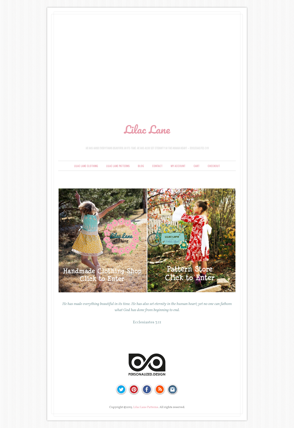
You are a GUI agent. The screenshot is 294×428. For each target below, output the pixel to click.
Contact (157, 166)
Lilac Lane (147, 129)
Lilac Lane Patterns (118, 166)
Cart (196, 166)
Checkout (214, 166)
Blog (141, 166)
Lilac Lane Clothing (86, 166)
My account (178, 166)
